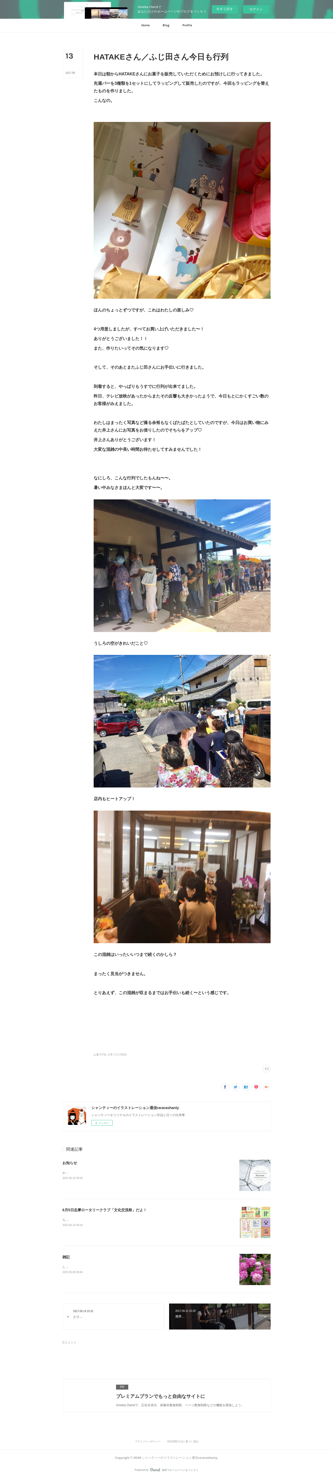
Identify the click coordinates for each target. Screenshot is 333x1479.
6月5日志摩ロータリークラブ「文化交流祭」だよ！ (104, 1210)
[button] (145, 25)
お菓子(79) (100, 1054)
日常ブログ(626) (117, 1054)
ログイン (256, 9)
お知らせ (69, 1163)
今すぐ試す (224, 9)
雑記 (66, 1257)
